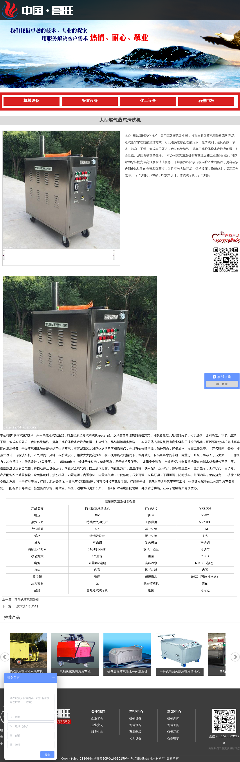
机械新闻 (173, 718)
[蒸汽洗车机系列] (27, 606)
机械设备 (31, 101)
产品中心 (136, 712)
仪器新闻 (173, 732)
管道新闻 (173, 725)
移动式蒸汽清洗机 (26, 599)
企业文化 (97, 725)
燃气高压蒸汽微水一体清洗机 (129, 671)
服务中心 (97, 732)
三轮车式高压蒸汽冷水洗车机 (25, 671)
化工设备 (148, 101)
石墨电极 (206, 101)
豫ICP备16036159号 (114, 758)
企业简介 (97, 718)
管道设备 (90, 101)
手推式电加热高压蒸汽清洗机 (181, 671)
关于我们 (98, 712)
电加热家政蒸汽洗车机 (76, 671)
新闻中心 (174, 712)
